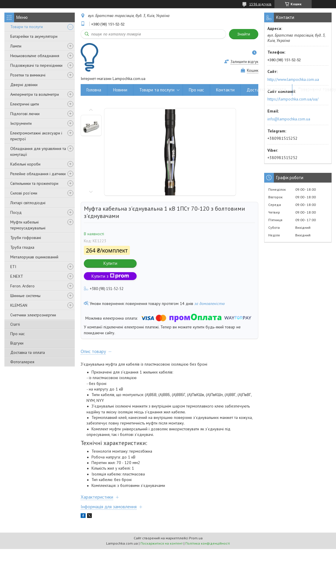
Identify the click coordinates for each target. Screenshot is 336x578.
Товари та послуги (26, 26)
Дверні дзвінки (24, 84)
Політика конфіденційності (207, 543)
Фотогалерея (22, 361)
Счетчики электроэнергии (33, 315)
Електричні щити (24, 104)
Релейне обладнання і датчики (38, 173)
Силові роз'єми (23, 193)
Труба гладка (22, 247)
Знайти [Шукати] (243, 34)
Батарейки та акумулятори (33, 36)
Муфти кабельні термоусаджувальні (27, 225)
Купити (110, 263)
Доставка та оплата (27, 352)
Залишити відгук (244, 61)
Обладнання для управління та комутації (38, 151)
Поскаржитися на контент (161, 543)
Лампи (15, 46)
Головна (93, 90)
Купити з (110, 276)
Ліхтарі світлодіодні (27, 202)
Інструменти (21, 123)
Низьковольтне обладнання (34, 55)
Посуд (16, 212)
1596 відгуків (260, 4)
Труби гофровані (25, 237)
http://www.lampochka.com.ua (293, 79)
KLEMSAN (18, 305)
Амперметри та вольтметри (34, 94)
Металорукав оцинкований (34, 257)
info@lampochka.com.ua (288, 119)
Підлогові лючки (25, 113)
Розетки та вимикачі (27, 75)
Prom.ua (196, 538)
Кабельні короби (25, 164)
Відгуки (16, 343)
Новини (120, 90)
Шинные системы (25, 295)
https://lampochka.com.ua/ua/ (292, 99)
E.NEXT (16, 276)
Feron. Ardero (22, 286)
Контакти (225, 90)
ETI (13, 266)
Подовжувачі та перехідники (36, 65)
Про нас (17, 333)
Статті (15, 324)
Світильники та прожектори (34, 183)
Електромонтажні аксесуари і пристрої (36, 135)
